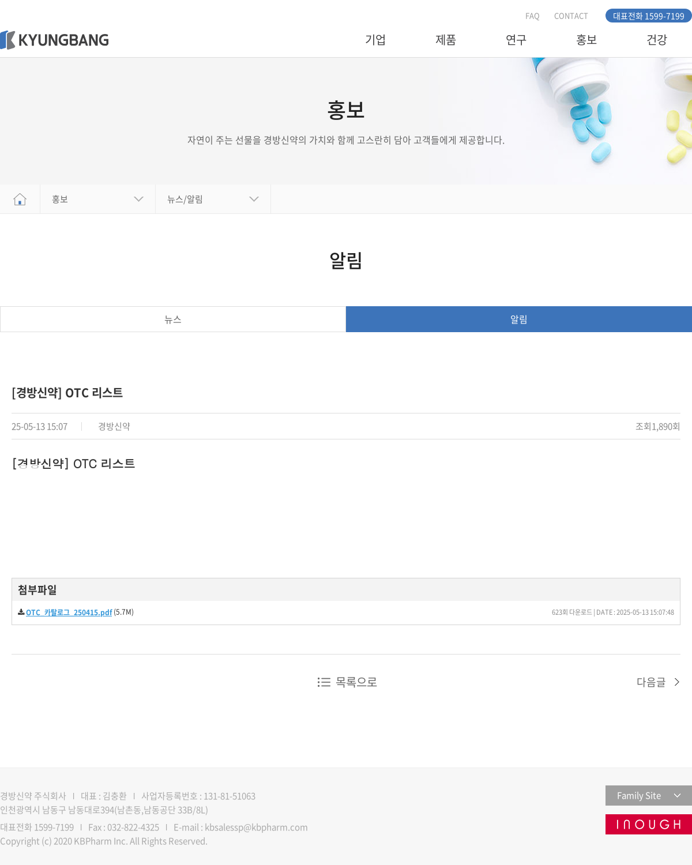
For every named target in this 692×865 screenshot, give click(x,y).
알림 (519, 319)
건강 (656, 39)
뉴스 (173, 319)
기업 (375, 39)
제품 (445, 39)
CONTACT (571, 15)
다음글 (651, 682)
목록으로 (356, 682)
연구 (516, 39)
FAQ (532, 15)
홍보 (586, 39)
